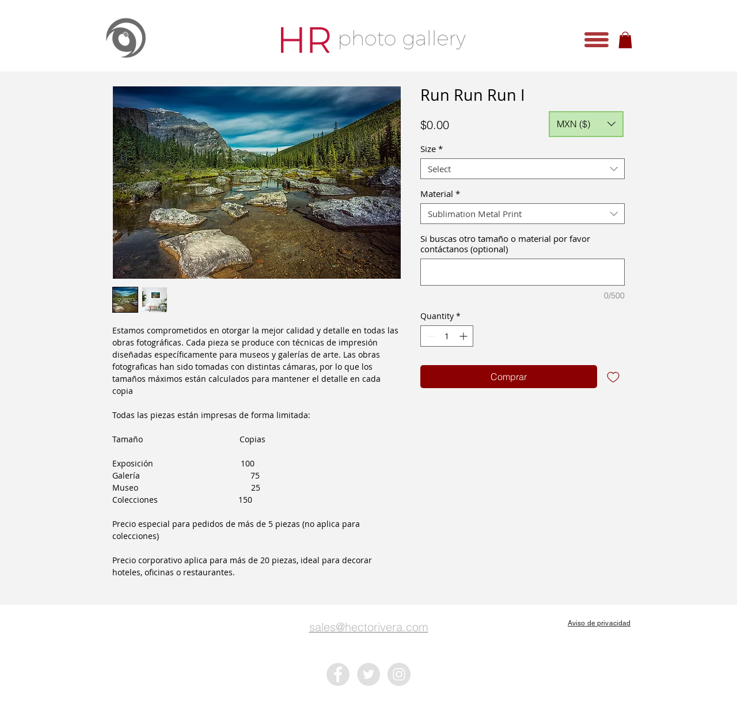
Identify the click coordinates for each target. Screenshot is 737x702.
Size (431, 148)
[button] (596, 39)
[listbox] (586, 124)
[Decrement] (429, 336)
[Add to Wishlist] (613, 376)
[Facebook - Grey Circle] (337, 674)
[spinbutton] (446, 336)
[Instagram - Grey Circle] (399, 674)
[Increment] (464, 336)
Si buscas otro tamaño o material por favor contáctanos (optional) (505, 243)
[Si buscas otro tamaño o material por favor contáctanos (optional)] (522, 272)
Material (440, 193)
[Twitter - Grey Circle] (368, 674)
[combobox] (522, 168)
